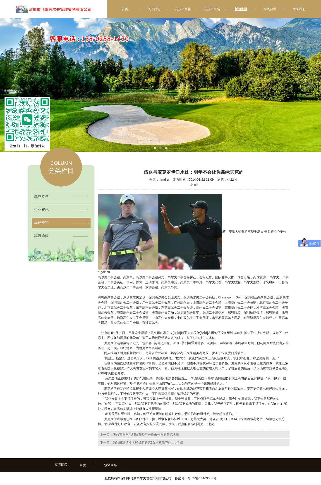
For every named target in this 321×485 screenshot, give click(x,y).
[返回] (193, 184)
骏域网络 (110, 465)
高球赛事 (41, 196)
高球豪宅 (41, 223)
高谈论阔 (41, 236)
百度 (82, 465)
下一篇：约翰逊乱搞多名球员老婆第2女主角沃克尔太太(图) (141, 442)
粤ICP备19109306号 (201, 478)
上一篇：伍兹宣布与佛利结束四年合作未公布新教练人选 (139, 434)
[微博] (177, 333)
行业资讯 (41, 209)
